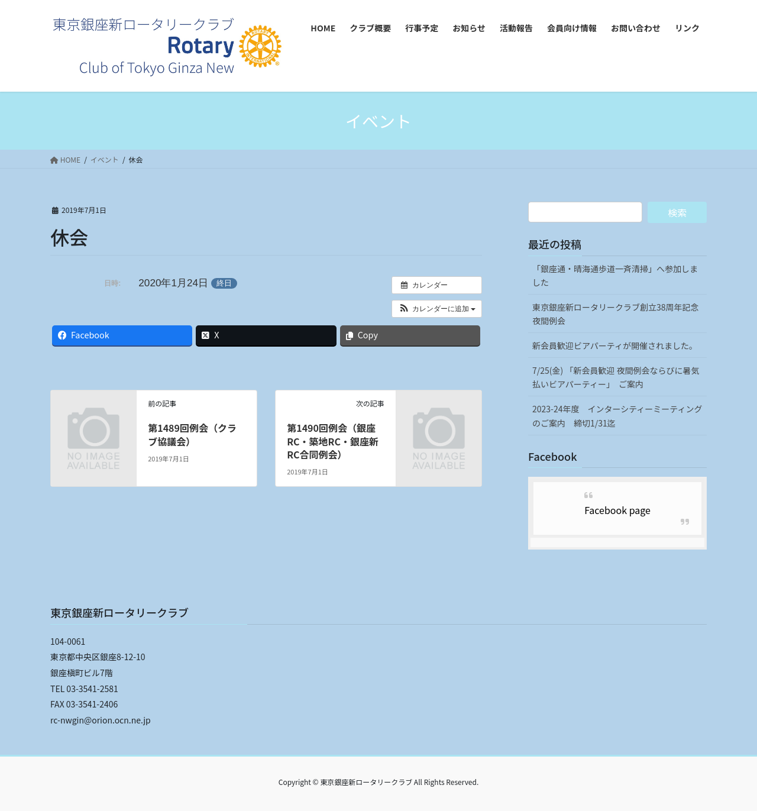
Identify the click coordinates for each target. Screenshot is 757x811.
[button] (436, 309)
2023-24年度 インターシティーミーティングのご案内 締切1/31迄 (617, 415)
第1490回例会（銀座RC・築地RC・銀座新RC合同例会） (332, 441)
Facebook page (617, 510)
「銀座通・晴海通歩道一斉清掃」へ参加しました (615, 275)
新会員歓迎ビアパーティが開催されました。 (614, 345)
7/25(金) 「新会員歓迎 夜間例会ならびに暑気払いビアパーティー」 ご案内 (616, 377)
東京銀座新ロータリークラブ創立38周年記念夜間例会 (615, 314)
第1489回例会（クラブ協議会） (192, 434)
